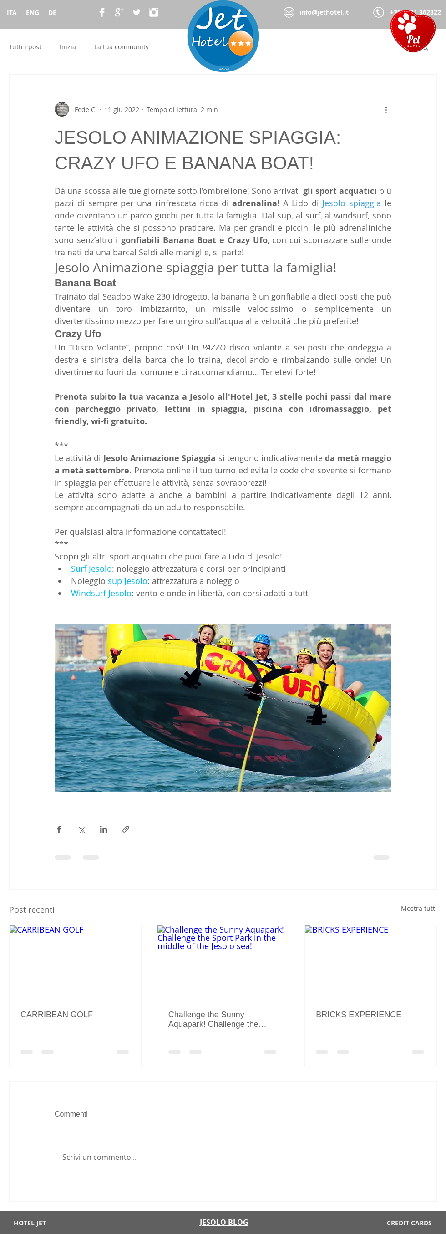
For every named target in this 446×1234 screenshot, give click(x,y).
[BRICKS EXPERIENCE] (370, 962)
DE (52, 12)
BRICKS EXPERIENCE (358, 1014)
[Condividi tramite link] (126, 829)
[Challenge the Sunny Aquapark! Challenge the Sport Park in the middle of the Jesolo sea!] (223, 962)
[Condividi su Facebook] (59, 829)
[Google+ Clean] (119, 12)
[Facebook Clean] (101, 12)
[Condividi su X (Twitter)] (81, 829)
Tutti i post (25, 46)
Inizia (68, 46)
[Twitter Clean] (136, 12)
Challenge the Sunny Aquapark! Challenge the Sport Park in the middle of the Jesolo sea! (216, 1019)
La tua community (121, 46)
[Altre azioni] (385, 109)
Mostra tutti (419, 908)
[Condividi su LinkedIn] (103, 829)
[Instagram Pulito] (153, 12)
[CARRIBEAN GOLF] (75, 962)
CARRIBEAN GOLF (56, 1014)
